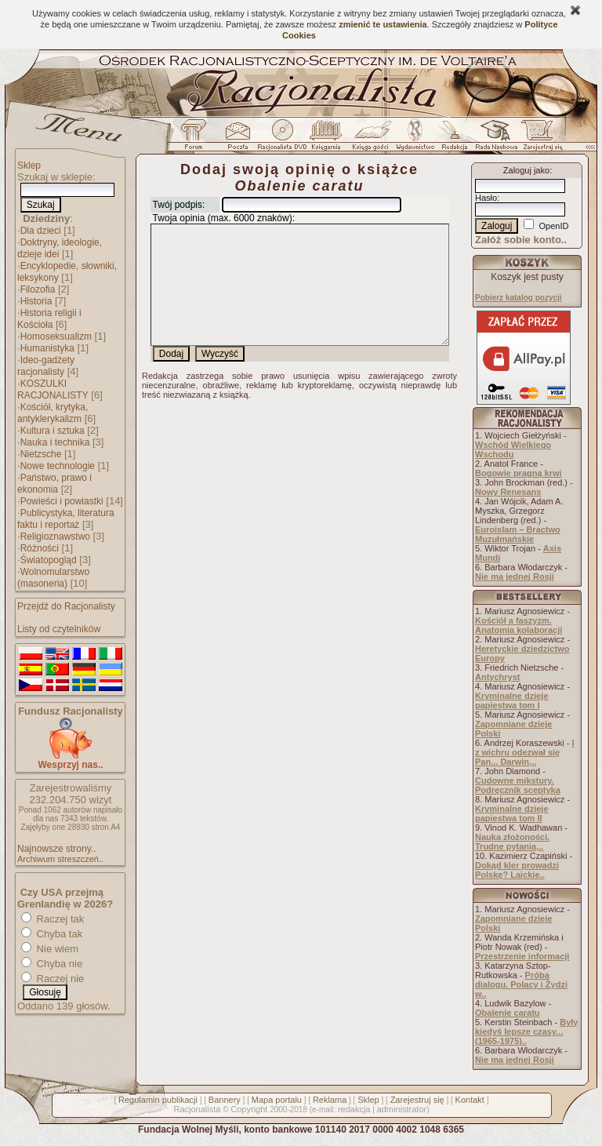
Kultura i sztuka (52, 430)
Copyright (248, 1109)
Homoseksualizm (56, 336)
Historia (36, 301)
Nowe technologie (57, 465)
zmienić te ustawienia (382, 24)
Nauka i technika (55, 442)
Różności (39, 548)
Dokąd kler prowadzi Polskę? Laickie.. (517, 869)
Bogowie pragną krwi (518, 473)
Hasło (486, 197)
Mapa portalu (277, 1099)
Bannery (225, 1099)
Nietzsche (41, 454)
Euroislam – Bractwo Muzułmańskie (517, 534)
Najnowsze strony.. (56, 848)
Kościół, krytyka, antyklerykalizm (52, 413)
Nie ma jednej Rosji (514, 576)
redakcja (354, 1109)
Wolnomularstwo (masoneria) (53, 577)
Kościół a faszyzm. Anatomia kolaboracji (518, 625)
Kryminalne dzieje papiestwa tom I (512, 700)
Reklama (329, 1099)
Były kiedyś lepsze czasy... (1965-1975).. (526, 1031)
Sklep (29, 165)
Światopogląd (48, 560)
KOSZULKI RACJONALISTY (53, 389)
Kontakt (469, 1099)
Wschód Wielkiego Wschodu (513, 449)
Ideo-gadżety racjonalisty (45, 366)
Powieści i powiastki (61, 501)
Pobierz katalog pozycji (518, 297)
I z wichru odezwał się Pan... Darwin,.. (525, 752)
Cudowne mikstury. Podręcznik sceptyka (517, 785)
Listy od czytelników (58, 629)
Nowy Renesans (508, 492)
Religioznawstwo (55, 536)
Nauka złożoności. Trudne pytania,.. (512, 841)
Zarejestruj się (417, 1099)
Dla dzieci (40, 230)
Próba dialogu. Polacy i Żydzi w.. (521, 984)
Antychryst (497, 677)
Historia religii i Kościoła (49, 318)
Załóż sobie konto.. (521, 240)
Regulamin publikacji (158, 1099)
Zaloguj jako (526, 170)
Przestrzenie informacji (522, 956)
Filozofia (38, 289)
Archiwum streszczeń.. (60, 859)
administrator (402, 1109)
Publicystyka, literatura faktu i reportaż (65, 519)
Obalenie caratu (507, 1012)
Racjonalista (196, 1109)
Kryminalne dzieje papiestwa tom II (512, 813)
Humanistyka (47, 348)
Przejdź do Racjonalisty (66, 606)
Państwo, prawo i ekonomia (54, 483)
